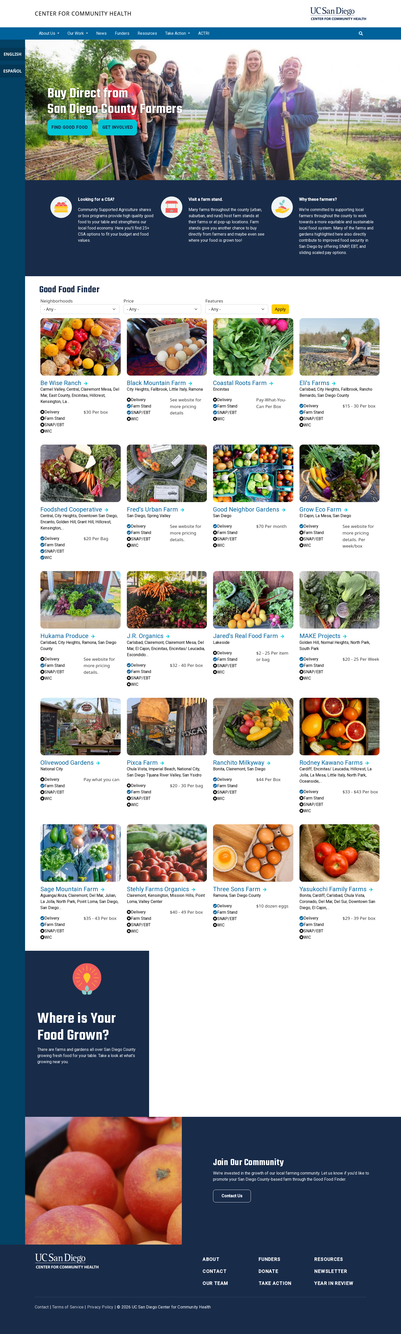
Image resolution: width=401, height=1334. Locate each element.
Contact (214, 1271)
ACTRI (203, 33)
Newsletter (330, 1271)
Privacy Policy (100, 1307)
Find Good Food (69, 127)
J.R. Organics (145, 636)
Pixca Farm (142, 762)
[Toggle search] (360, 33)
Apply (280, 309)
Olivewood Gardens (67, 762)
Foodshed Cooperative (71, 509)
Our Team (215, 1283)
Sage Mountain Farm (69, 889)
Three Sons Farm (236, 889)
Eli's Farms (314, 383)
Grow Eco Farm (320, 509)
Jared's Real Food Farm (245, 636)
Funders (122, 33)
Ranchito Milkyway (238, 762)
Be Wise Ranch (60, 383)
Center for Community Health (83, 13)
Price (129, 301)
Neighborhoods (56, 301)
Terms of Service (68, 1307)
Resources (147, 33)
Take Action (275, 1283)
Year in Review (333, 1283)
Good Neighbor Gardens (246, 509)
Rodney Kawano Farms (331, 762)
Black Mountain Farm (156, 383)
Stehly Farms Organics (158, 889)
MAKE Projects (319, 636)
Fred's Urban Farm (152, 509)
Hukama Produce (64, 636)
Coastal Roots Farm (240, 383)
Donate (268, 1271)
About (211, 1259)
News (101, 33)
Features (214, 301)
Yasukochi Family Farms (332, 889)
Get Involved (117, 127)
